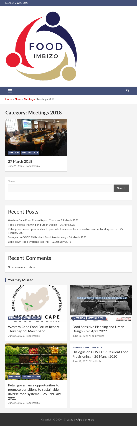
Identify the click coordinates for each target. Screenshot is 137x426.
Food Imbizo (33, 166)
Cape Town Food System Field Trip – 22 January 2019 (39, 241)
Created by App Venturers (79, 419)
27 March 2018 (20, 161)
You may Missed (20, 280)
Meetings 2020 (93, 347)
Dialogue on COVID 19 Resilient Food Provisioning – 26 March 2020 (47, 237)
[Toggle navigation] (10, 91)
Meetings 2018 (30, 152)
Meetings (14, 152)
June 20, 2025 (16, 166)
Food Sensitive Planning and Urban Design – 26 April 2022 (41, 224)
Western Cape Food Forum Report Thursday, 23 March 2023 (43, 220)
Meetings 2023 (31, 318)
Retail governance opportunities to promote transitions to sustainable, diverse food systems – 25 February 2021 (34, 391)
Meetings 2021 (31, 376)
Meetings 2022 (96, 318)
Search (12, 181)
